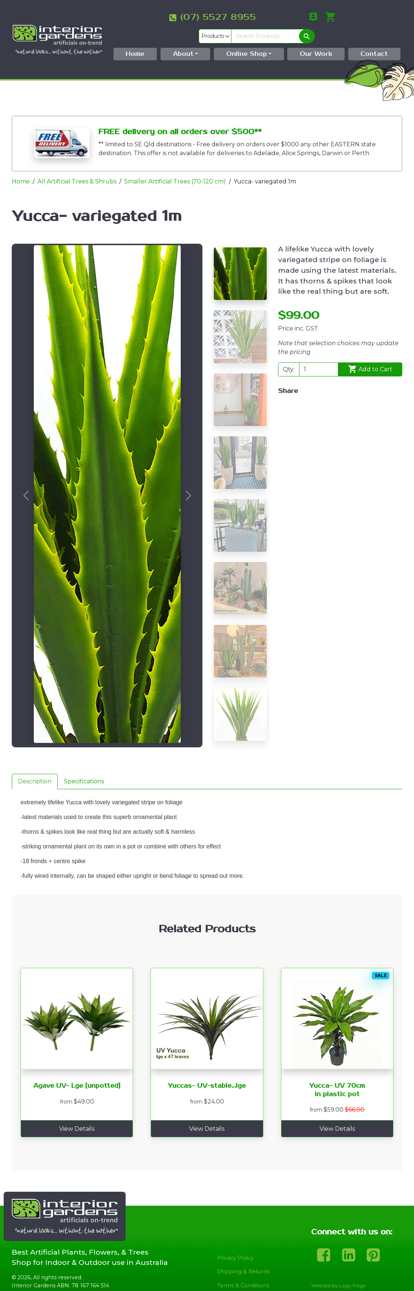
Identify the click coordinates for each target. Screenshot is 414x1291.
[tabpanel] (207, 828)
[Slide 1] (240, 260)
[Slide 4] (240, 448)
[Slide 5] (240, 511)
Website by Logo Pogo (338, 1271)
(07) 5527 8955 (156, 17)
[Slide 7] (240, 637)
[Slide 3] (240, 385)
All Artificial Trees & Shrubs (76, 167)
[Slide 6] (240, 574)
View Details (76, 1114)
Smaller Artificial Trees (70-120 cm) (175, 167)
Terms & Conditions (243, 1271)
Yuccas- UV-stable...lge (207, 1072)
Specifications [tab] (84, 766)
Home (21, 167)
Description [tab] (34, 766)
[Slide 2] (240, 323)
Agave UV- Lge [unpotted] (76, 1072)
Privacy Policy (235, 1243)
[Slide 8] (240, 700)
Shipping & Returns (243, 1257)
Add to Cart (370, 355)
